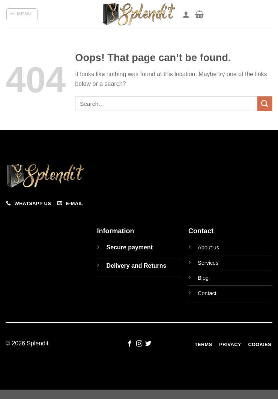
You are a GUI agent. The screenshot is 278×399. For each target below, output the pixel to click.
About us (208, 247)
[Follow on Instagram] (139, 343)
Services (208, 263)
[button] (22, 14)
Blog (203, 278)
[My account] (186, 14)
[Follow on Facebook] (130, 343)
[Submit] (264, 103)
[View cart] (199, 14)
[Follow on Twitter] (148, 343)
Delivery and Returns (136, 265)
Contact (207, 293)
